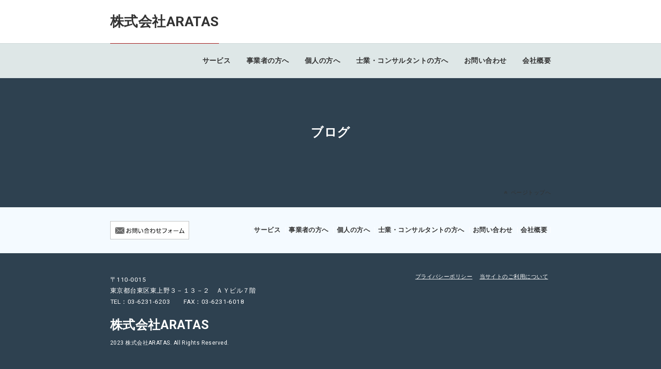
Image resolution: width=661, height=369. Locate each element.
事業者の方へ (267, 61)
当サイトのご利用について (514, 276)
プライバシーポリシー (444, 276)
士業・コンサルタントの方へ (402, 61)
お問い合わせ (485, 61)
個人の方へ (322, 61)
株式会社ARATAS (164, 21)
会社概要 (536, 61)
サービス (216, 61)
